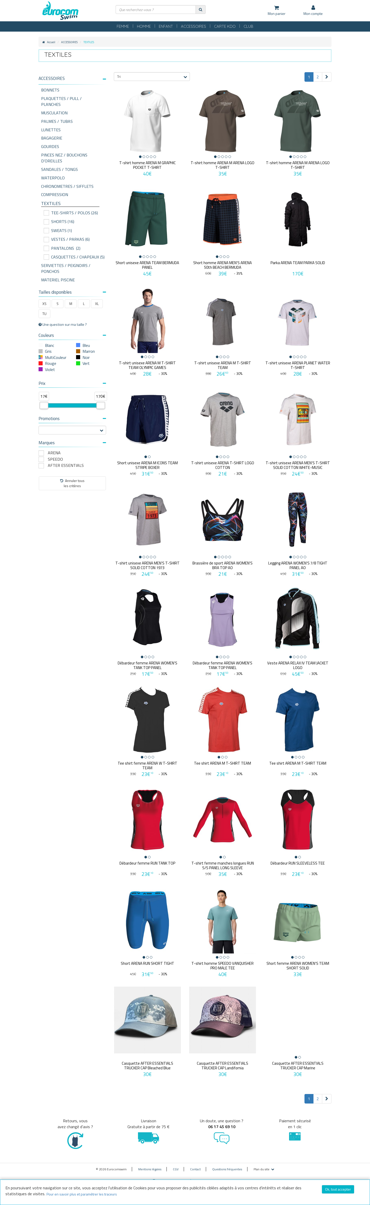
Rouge (50, 363)
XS (44, 303)
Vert (86, 363)
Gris (48, 351)
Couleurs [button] (72, 335)
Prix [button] (72, 383)
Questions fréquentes (227, 1165)
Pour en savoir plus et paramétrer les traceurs (82, 1194)
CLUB (248, 26)
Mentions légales (149, 1165)
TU (44, 313)
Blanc (49, 345)
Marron (88, 351)
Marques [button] (72, 443)
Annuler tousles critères (72, 483)
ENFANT (166, 26)
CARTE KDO (225, 26)
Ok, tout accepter (338, 1189)
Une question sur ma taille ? (63, 324)
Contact (195, 1165)
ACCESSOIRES (193, 26)
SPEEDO (55, 459)
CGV (176, 1165)
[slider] (44, 405)
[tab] (72, 80)
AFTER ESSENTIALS (66, 465)
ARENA (54, 453)
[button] (72, 78)
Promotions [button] (72, 418)
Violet (50, 369)
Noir (86, 357)
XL (97, 303)
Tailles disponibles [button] (72, 292)
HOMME (144, 26)
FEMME (123, 26)
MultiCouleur (55, 357)
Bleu (86, 345)
